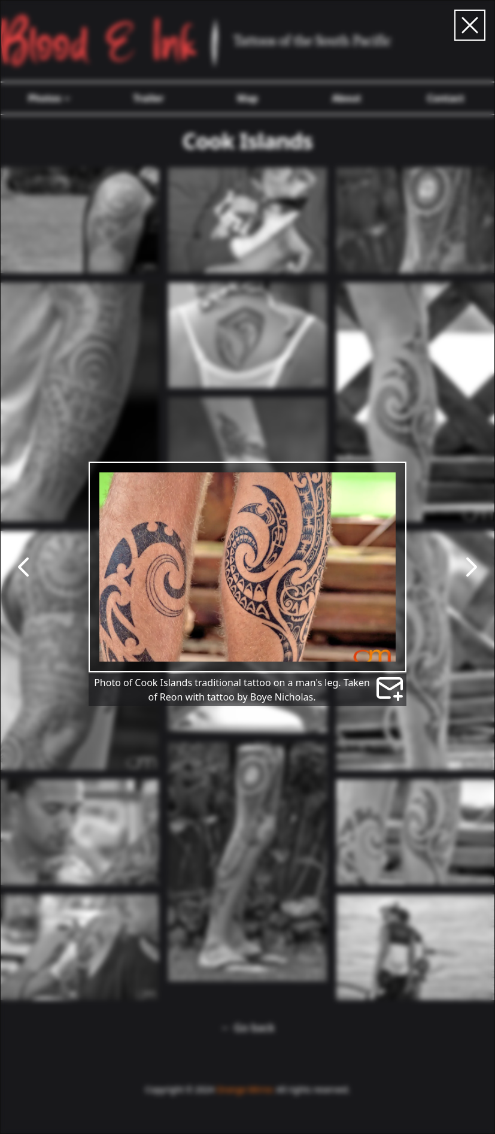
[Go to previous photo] (24, 567)
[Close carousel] (469, 25)
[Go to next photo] (471, 567)
